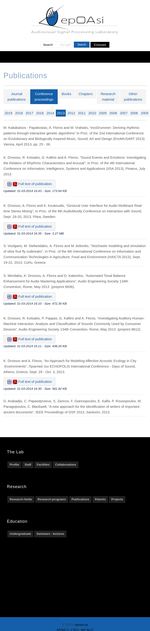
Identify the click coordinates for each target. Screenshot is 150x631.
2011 (82, 113)
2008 (113, 113)
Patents (100, 499)
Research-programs (52, 499)
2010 (92, 113)
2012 (71, 113)
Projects (117, 499)
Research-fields (21, 499)
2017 (29, 113)
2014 (50, 113)
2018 (19, 113)
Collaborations (65, 464)
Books (66, 94)
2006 (134, 113)
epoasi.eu (81, 624)
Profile (14, 464)
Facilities (43, 464)
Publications (80, 499)
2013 (61, 113)
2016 (40, 113)
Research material (108, 96)
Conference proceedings (44, 96)
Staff (27, 464)
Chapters (86, 94)
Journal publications (16, 96)
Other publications (133, 96)
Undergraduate (20, 533)
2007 (123, 113)
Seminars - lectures (50, 533)
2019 (8, 113)
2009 (102, 113)
